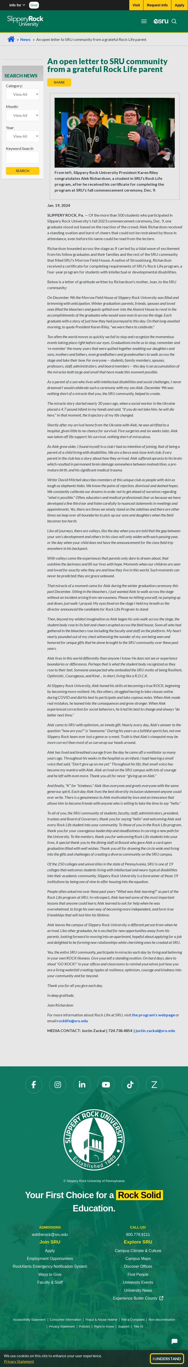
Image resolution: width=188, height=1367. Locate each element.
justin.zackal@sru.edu (155, 1030)
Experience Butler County (138, 1298)
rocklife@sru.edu (72, 1020)
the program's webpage (153, 1014)
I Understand (167, 1358)
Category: (14, 85)
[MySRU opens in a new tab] (159, 21)
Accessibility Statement (29, 1319)
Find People (138, 1274)
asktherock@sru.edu (50, 1234)
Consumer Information (66, 1319)
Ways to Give (50, 1274)
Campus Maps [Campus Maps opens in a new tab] (138, 1258)
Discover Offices (138, 1266)
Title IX (138, 1326)
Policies (84, 1326)
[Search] (172, 21)
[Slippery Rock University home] (94, 1139)
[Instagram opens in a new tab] (57, 1084)
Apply (50, 1251)
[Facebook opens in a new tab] (33, 1084)
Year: (10, 127)
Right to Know (104, 1326)
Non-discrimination (162, 1319)
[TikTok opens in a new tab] (130, 1084)
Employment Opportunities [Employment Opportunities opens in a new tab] (50, 1258)
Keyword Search (19, 148)
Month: (12, 106)
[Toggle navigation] (144, 21)
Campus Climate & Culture (138, 1251)
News (25, 39)
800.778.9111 (138, 1234)
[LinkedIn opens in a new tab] (82, 1084)
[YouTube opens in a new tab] (106, 1084)
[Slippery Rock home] (25, 21)
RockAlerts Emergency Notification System (50, 1266)
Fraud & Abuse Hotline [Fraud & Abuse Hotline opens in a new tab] (101, 1319)
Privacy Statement (19, 1361)
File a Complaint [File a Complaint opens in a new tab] (132, 1319)
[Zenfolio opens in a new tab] (154, 1084)
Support (123, 1326)
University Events (138, 1282)
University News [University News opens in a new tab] (138, 1290)
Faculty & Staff (50, 1282)
